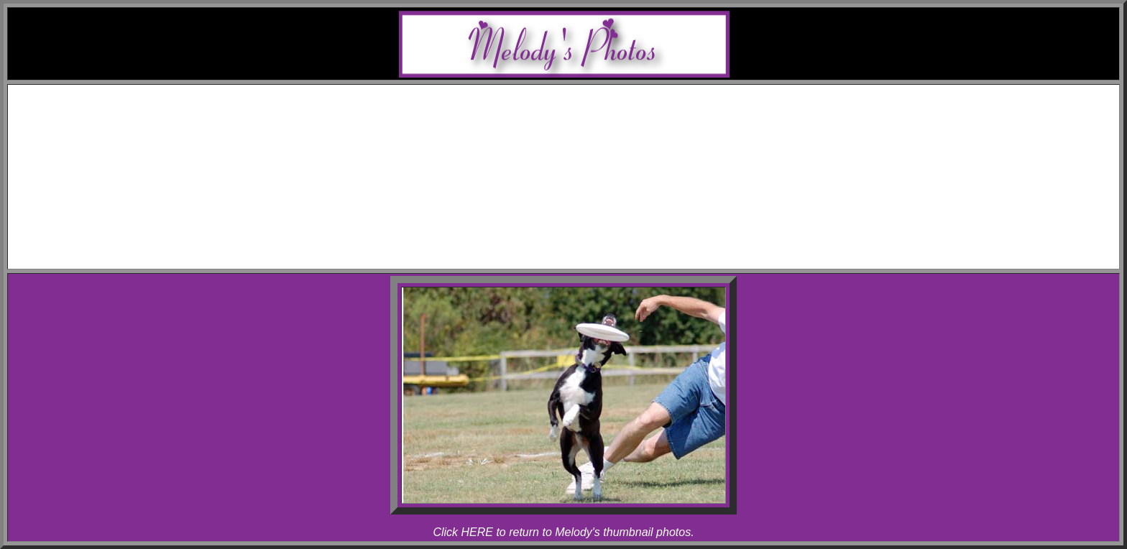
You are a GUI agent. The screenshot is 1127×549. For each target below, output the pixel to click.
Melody (592, 132)
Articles (578, 222)
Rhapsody (592, 158)
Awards (578, 119)
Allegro (592, 145)
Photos (578, 171)
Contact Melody (577, 248)
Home (578, 93)
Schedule (578, 106)
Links (578, 235)
